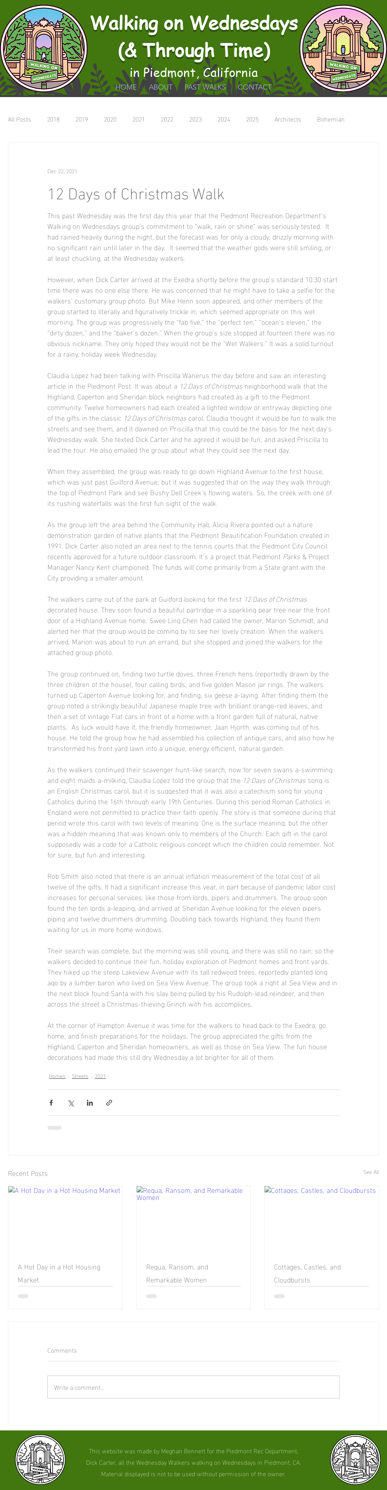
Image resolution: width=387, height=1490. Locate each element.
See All (371, 1171)
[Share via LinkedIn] (90, 1102)
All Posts (19, 118)
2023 (195, 118)
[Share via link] (109, 1102)
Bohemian (331, 118)
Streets (80, 1075)
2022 (167, 118)
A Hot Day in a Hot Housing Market (59, 1273)
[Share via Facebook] (51, 1102)
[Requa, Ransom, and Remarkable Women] (194, 1218)
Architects (287, 118)
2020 (110, 118)
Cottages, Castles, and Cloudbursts (307, 1273)
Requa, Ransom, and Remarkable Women (177, 1273)
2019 (81, 118)
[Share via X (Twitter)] (70, 1102)
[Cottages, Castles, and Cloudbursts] (322, 1218)
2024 (224, 118)
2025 (252, 118)
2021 (138, 118)
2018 (53, 118)
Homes (57, 1075)
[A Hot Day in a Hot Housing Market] (65, 1218)
